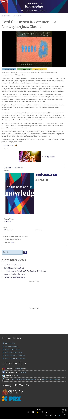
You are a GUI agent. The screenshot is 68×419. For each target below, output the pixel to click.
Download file (23, 69)
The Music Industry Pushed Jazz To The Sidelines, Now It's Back (25, 271)
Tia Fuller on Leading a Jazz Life (14, 277)
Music (13, 242)
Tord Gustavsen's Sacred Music (14, 265)
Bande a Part (8, 221)
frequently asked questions (51, 379)
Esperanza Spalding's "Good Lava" (14, 274)
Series (9, 16)
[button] (28, 412)
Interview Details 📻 (10, 145)
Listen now (8, 69)
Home (4, 16)
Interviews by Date (11, 346)
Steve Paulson (9, 230)
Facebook (23, 372)
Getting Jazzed (48, 156)
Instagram (19, 369)
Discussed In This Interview (13, 168)
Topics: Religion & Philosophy (15, 355)
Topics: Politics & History (13, 352)
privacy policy (16, 379)
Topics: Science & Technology (15, 358)
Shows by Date (10, 343)
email (17, 376)
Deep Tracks (17, 16)
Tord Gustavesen (46, 174)
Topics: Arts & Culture (12, 349)
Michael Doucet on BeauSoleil (14, 268)
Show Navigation (3, 2)
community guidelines (28, 379)
